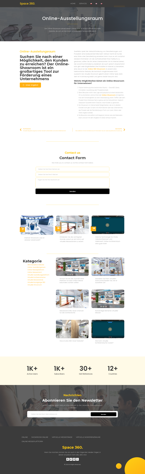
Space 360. (27, 4)
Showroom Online (39, 437)
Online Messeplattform (32, 441)
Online (25, 437)
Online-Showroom (108, 95)
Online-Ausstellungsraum (72, 18)
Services (83, 3)
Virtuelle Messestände (62, 437)
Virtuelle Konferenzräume (88, 437)
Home (72, 3)
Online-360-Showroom (96, 69)
